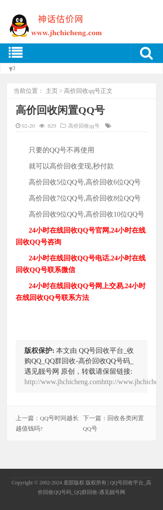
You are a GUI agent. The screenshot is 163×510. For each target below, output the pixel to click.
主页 (52, 91)
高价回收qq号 (82, 91)
